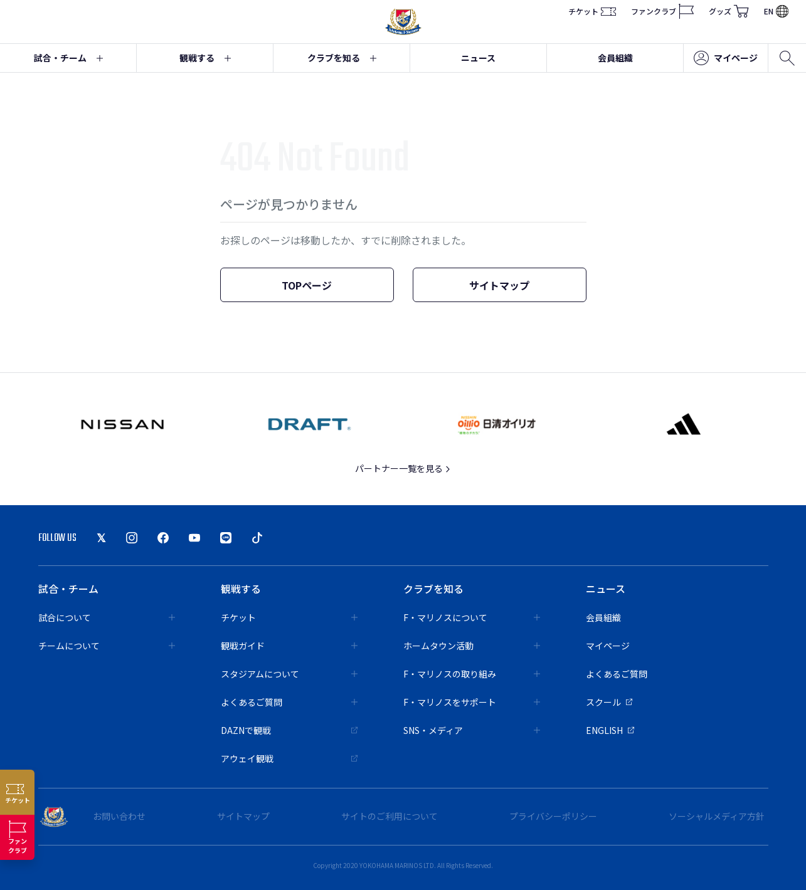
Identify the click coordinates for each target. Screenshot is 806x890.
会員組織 (615, 57)
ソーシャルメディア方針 (717, 816)
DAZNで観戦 (289, 730)
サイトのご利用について (389, 816)
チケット (592, 11)
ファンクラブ (662, 11)
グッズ (729, 11)
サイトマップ (499, 285)
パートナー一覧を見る (403, 468)
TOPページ (307, 285)
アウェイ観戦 (289, 758)
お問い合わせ (119, 816)
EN (776, 11)
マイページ (726, 58)
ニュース (478, 57)
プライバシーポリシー (553, 816)
